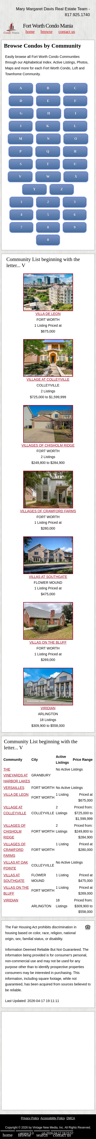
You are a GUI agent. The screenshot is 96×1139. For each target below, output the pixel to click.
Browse (46, 31)
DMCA (70, 1118)
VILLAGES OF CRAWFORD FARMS (14, 850)
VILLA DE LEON (16, 794)
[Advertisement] (48, 1061)
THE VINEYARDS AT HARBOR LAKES (16, 775)
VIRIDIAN (10, 900)
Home (29, 31)
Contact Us (67, 31)
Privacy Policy (30, 1118)
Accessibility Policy (53, 1118)
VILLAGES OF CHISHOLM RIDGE (14, 831)
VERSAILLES (13, 788)
